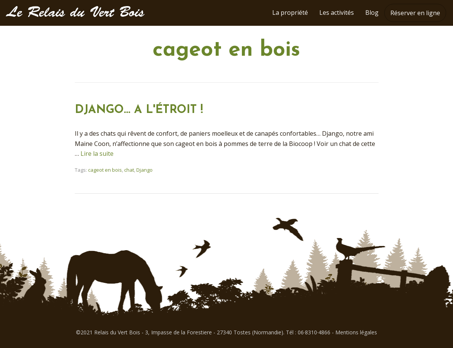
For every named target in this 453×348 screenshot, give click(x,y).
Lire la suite (97, 153)
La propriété (290, 12)
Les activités (336, 12)
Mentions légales (356, 332)
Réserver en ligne (415, 13)
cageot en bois (105, 169)
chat (129, 169)
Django (144, 169)
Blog (372, 12)
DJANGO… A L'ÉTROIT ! (139, 110)
